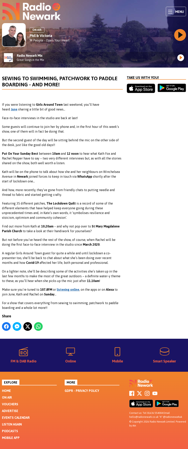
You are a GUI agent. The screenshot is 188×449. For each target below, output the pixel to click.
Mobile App (11, 438)
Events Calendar (16, 417)
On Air (7, 397)
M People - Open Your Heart (50, 40)
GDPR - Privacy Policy (82, 390)
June (14, 109)
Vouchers (10, 404)
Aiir (134, 425)
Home (6, 390)
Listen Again (12, 424)
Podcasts (10, 431)
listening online (68, 289)
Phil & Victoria (41, 36)
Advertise (10, 411)
